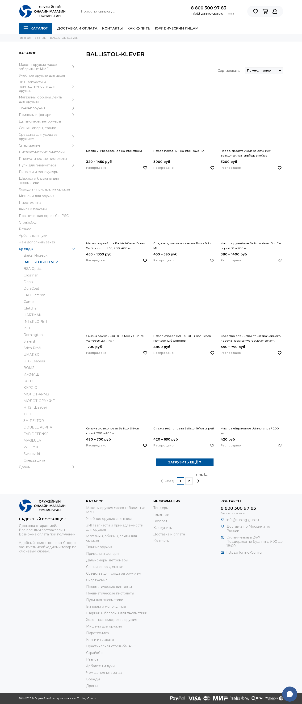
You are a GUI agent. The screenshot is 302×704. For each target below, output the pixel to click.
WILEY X (31, 447)
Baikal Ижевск (35, 255)
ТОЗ (27, 414)
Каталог (36, 28)
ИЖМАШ (31, 374)
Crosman (31, 275)
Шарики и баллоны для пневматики (39, 180)
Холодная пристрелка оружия (44, 189)
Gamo (29, 302)
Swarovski (32, 454)
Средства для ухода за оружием (48, 136)
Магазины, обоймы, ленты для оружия (48, 99)
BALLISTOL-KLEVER (41, 262)
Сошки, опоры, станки (37, 128)
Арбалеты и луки (33, 235)
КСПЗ (28, 381)
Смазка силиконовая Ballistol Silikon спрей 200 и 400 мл (112, 431)
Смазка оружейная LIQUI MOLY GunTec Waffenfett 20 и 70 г (114, 338)
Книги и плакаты (33, 209)
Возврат (160, 521)
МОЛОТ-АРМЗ (36, 394)
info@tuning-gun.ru (207, 13)
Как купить (138, 28)
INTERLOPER (35, 321)
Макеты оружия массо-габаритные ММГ (48, 67)
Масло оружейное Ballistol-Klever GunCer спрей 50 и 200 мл (251, 246)
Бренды (48, 249)
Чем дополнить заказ (37, 242)
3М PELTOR (34, 421)
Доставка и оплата (77, 28)
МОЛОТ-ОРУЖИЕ (39, 401)
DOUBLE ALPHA (38, 427)
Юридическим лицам (176, 28)
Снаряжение (48, 145)
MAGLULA (32, 440)
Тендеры (160, 508)
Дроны (48, 467)
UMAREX (31, 354)
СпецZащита (34, 460)
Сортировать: (229, 70)
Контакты (112, 28)
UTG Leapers (34, 361)
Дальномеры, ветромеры (40, 121)
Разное (25, 229)
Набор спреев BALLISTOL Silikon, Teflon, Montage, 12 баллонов (182, 338)
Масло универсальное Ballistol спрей (114, 151)
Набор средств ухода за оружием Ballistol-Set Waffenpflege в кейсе (246, 153)
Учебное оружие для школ (42, 75)
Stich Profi (32, 348)
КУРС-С (30, 388)
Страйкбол (28, 222)
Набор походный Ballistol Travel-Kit (179, 151)
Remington (33, 335)
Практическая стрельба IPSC (44, 216)
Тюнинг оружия (48, 108)
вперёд (202, 478)
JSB (27, 328)
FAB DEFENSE (36, 434)
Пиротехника (30, 202)
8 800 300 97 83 (208, 8)
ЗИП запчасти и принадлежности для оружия (48, 86)
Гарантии (161, 514)
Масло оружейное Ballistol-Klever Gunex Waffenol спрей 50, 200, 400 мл (115, 246)
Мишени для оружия (37, 196)
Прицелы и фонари (48, 115)
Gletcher (31, 308)
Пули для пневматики (48, 165)
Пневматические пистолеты (43, 159)
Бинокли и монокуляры (39, 172)
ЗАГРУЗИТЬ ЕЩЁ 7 (184, 462)
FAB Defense (35, 295)
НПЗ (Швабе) (35, 407)
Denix (28, 282)
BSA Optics (33, 269)
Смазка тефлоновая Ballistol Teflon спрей (183, 428)
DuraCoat (31, 288)
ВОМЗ (29, 368)
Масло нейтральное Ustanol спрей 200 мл (250, 431)
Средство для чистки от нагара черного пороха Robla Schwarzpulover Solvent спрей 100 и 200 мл (251, 338)
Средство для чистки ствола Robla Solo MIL (181, 246)
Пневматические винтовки (42, 152)
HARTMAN (33, 315)
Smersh (30, 341)
